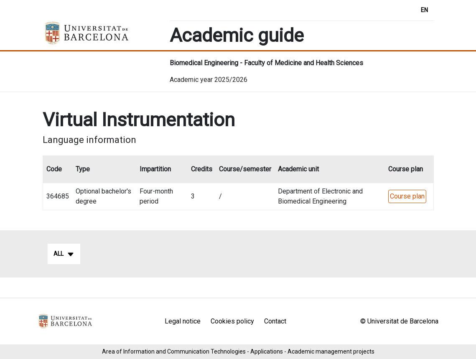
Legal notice (183, 321)
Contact (275, 321)
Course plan (407, 196)
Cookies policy (232, 321)
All (63, 254)
